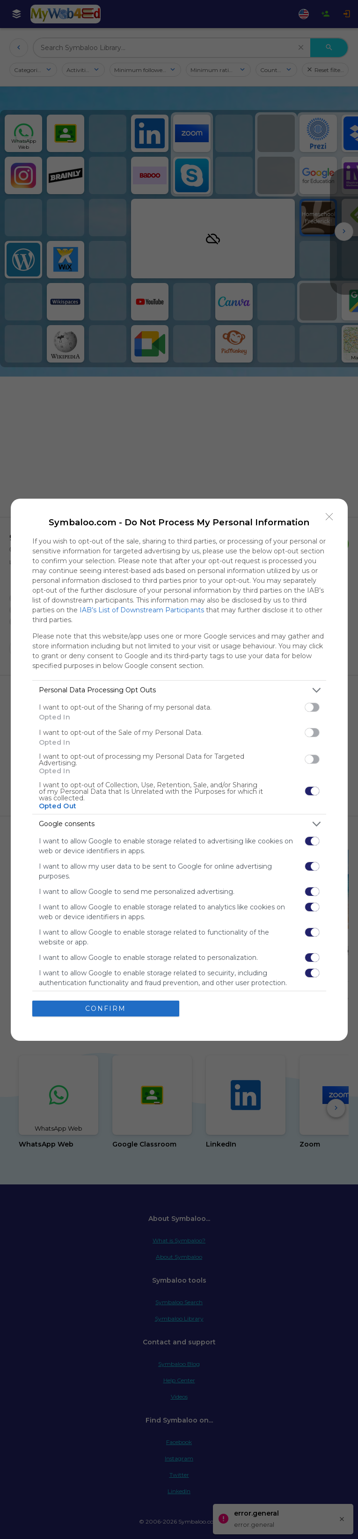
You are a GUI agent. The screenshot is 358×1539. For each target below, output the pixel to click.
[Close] (329, 517)
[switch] (312, 707)
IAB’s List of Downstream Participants (142, 610)
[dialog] (179, 770)
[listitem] (179, 690)
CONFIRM (105, 1008)
